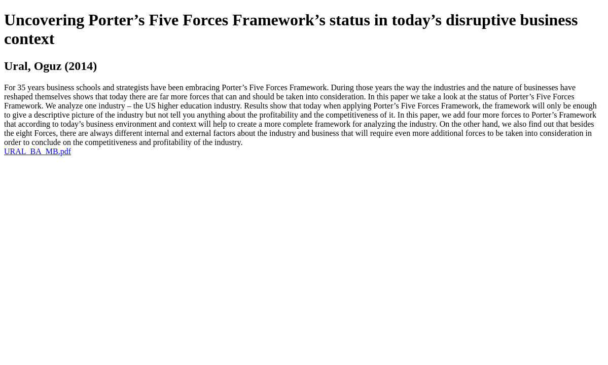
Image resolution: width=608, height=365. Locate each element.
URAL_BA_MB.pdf (37, 151)
